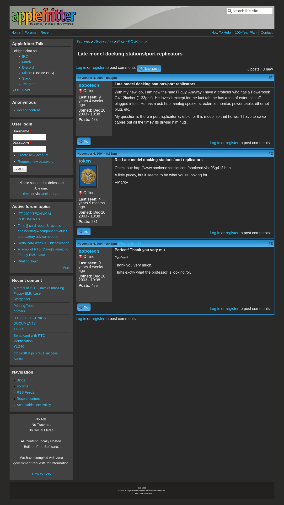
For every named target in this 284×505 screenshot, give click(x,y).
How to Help (41, 474)
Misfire (27, 73)
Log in (81, 67)
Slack (26, 78)
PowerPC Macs (130, 42)
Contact (267, 32)
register (98, 67)
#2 (270, 154)
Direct (26, 194)
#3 (270, 244)
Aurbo (18, 359)
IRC (25, 56)
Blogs (21, 380)
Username (22, 131)
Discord (28, 67)
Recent (46, 32)
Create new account (33, 155)
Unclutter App (51, 194)
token (85, 160)
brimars (19, 311)
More (66, 268)
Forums (31, 32)
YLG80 (19, 329)
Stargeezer (22, 299)
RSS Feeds (25, 392)
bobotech (89, 85)
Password (22, 143)
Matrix (27, 62)
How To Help (221, 32)
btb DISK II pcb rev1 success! (36, 353)
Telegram (29, 84)
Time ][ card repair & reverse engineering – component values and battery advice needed (42, 231)
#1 (270, 78)
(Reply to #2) (129, 244)
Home (16, 32)
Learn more (21, 89)
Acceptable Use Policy (34, 405)
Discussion (103, 42)
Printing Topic (28, 261)
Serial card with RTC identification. (44, 243)
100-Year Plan (246, 32)
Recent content (28, 110)
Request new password (36, 161)
